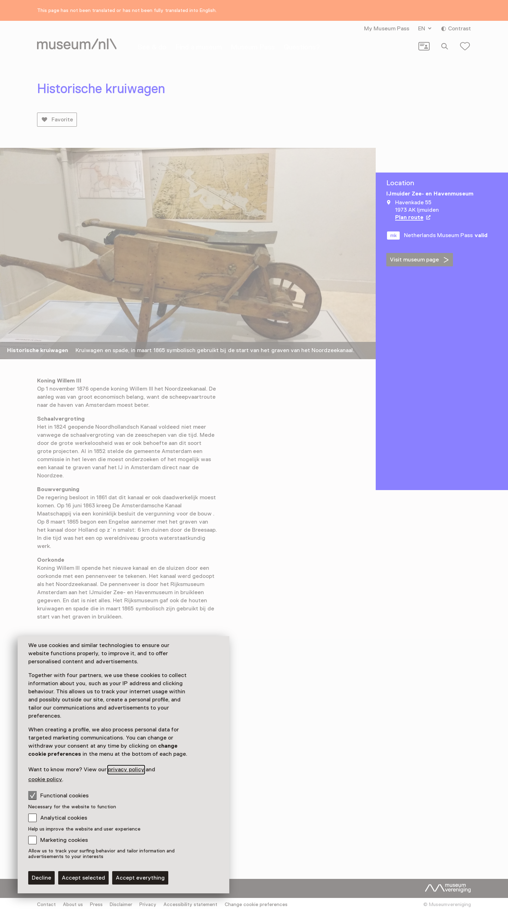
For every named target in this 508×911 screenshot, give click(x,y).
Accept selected (83, 878)
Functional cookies (58, 795)
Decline (41, 878)
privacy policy (126, 769)
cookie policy (45, 779)
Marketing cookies (64, 840)
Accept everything (140, 878)
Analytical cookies (63, 818)
